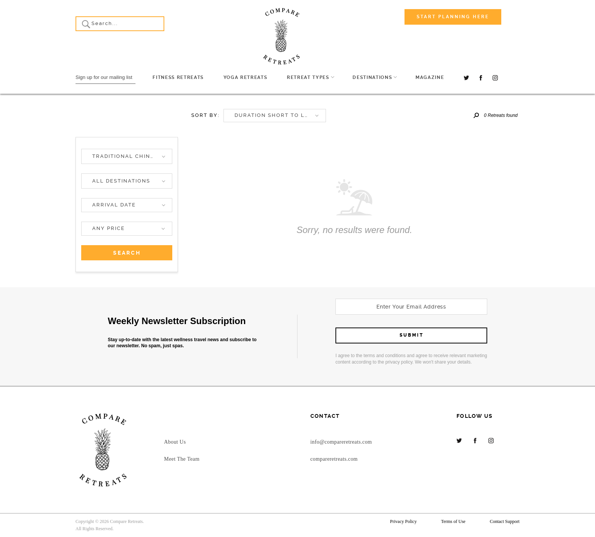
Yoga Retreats (246, 77)
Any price (108, 228)
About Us (175, 442)
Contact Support (504, 521)
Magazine (430, 77)
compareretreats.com (334, 459)
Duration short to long (276, 115)
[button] (126, 156)
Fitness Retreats (178, 77)
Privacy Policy (403, 521)
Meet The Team (181, 459)
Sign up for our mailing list (104, 77)
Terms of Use (453, 521)
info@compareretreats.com (341, 442)
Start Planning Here (453, 16)
